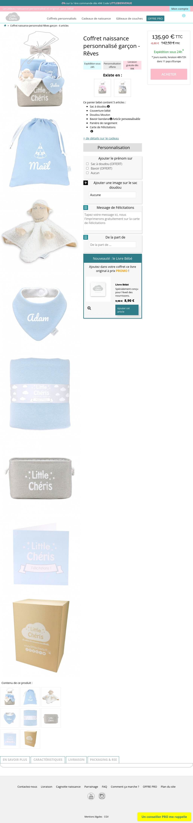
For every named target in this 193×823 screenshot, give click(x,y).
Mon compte (179, 9)
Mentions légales (93, 816)
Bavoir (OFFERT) (101, 168)
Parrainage (91, 786)
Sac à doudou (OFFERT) (106, 164)
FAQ (104, 786)
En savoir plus (15, 760)
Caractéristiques (48, 760)
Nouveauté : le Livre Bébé (112, 258)
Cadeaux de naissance (96, 18)
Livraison (76, 760)
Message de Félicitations (115, 207)
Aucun (95, 173)
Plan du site (168, 786)
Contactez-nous (27, 786)
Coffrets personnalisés (61, 18)
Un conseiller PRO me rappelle (164, 817)
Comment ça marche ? (125, 786)
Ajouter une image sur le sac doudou (115, 185)
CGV (106, 816)
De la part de (115, 237)
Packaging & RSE (103, 760)
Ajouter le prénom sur (115, 158)
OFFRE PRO (155, 18)
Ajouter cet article (123, 310)
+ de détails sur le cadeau (101, 138)
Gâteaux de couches (129, 18)
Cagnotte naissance (68, 786)
